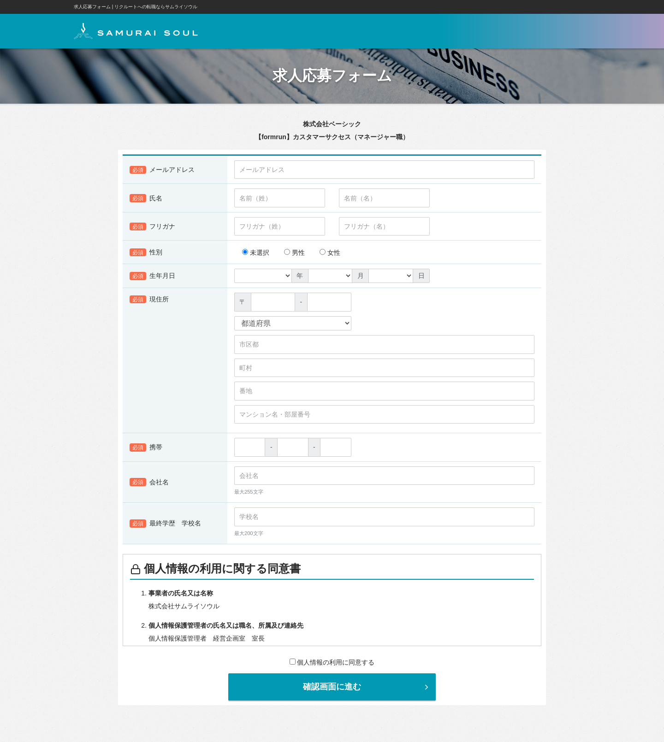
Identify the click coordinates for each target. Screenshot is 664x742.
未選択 (255, 252)
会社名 (149, 482)
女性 (330, 252)
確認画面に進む (367, 686)
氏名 (146, 198)
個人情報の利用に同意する (332, 662)
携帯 (146, 447)
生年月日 (152, 276)
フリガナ (152, 227)
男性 (294, 252)
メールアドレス (162, 170)
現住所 (149, 299)
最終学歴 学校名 (165, 523)
